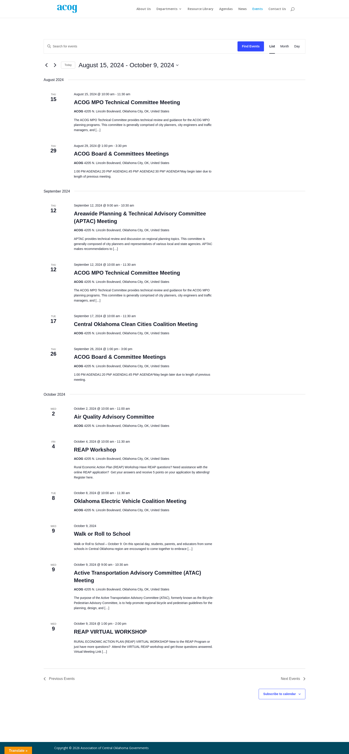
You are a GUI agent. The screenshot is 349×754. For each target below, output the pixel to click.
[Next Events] (55, 65)
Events (257, 9)
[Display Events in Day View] (297, 46)
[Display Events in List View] (272, 46)
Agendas (226, 9)
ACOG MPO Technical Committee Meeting (127, 102)
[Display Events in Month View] (284, 46)
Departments (166, 9)
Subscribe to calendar (279, 694)
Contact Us (277, 9)
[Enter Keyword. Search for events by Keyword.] (140, 46)
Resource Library (200, 9)
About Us (143, 9)
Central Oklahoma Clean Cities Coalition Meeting (136, 324)
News (242, 9)
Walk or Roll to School (102, 534)
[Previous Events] (46, 65)
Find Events (251, 46)
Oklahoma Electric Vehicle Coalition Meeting (130, 501)
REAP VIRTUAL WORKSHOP (110, 632)
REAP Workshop (95, 450)
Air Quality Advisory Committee (114, 417)
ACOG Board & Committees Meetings (121, 154)
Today (68, 65)
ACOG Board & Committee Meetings (120, 357)
